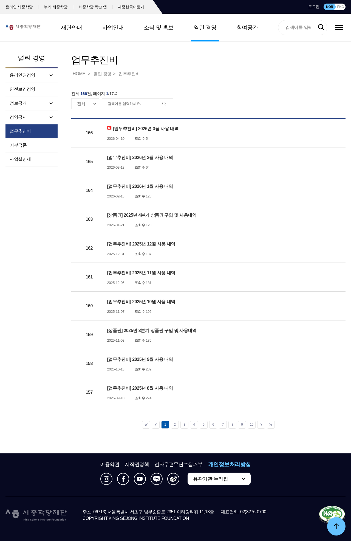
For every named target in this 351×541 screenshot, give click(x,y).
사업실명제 (20, 159)
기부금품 (18, 145)
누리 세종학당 (55, 7)
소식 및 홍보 (159, 27)
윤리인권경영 (22, 75)
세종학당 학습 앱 (93, 7)
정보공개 (18, 103)
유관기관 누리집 (210, 479)
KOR (329, 7)
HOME (79, 73)
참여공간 (247, 27)
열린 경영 (205, 27)
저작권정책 (137, 464)
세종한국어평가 (131, 7)
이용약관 (109, 464)
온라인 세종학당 (19, 7)
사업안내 (113, 27)
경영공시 (18, 117)
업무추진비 (20, 131)
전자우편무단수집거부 (178, 464)
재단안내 (71, 27)
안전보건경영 (22, 89)
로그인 (313, 6)
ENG (340, 7)
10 (251, 424)
